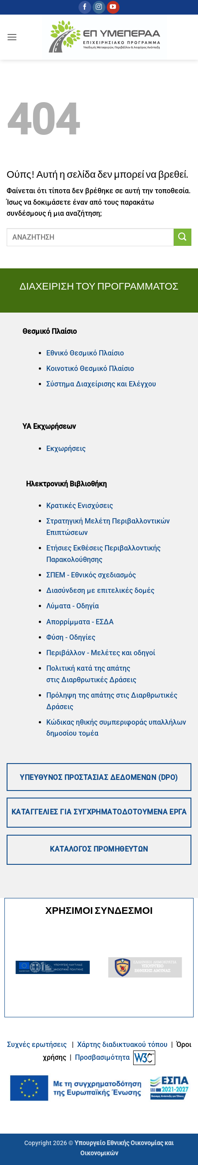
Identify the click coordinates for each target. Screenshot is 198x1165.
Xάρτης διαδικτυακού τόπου (123, 1044)
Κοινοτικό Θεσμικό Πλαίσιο (90, 368)
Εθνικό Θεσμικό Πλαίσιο (85, 353)
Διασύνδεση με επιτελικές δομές (100, 590)
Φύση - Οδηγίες (70, 637)
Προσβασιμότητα (102, 1057)
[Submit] (182, 237)
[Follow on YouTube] (113, 7)
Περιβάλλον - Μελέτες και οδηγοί (100, 653)
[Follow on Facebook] (84, 7)
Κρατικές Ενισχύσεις (79, 505)
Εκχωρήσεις (66, 448)
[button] (12, 37)
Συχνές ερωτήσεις (37, 1044)
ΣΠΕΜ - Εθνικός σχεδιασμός (91, 575)
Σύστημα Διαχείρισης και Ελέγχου (101, 384)
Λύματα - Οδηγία (72, 606)
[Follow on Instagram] (99, 7)
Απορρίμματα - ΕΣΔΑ (80, 622)
